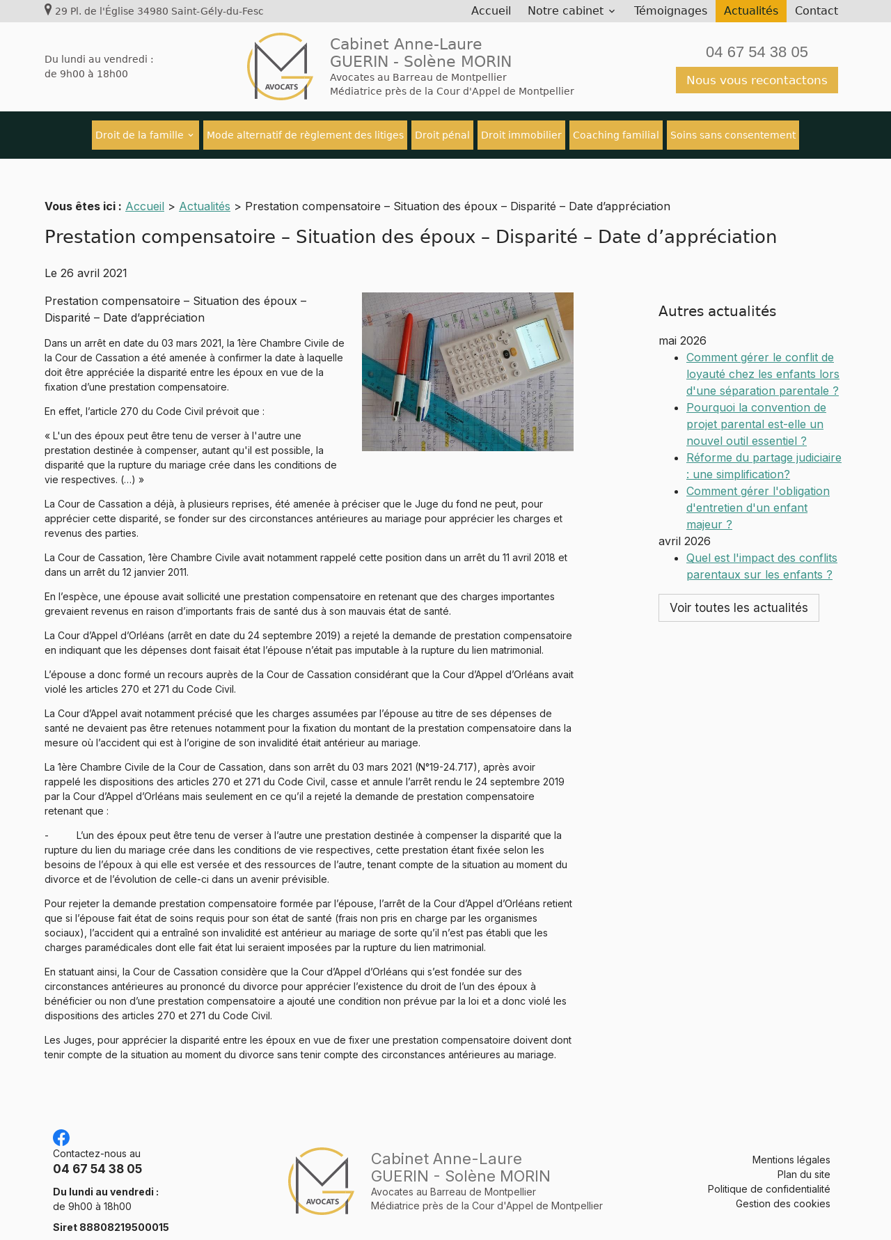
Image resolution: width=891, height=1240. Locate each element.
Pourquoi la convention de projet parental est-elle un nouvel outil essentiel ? (756, 369)
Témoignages (670, 10)
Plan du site (804, 1157)
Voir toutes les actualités (739, 553)
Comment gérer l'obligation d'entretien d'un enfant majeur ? (758, 453)
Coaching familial (616, 135)
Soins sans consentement (733, 135)
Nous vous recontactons (757, 80)
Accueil (491, 10)
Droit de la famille (139, 135)
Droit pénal (442, 135)
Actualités (751, 10)
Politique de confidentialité (769, 1172)
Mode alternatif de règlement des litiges (305, 135)
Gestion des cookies (783, 1187)
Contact (816, 10)
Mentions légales (791, 1143)
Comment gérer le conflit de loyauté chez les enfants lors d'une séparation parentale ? (762, 319)
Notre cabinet (566, 10)
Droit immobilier (521, 135)
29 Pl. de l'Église (159, 11)
